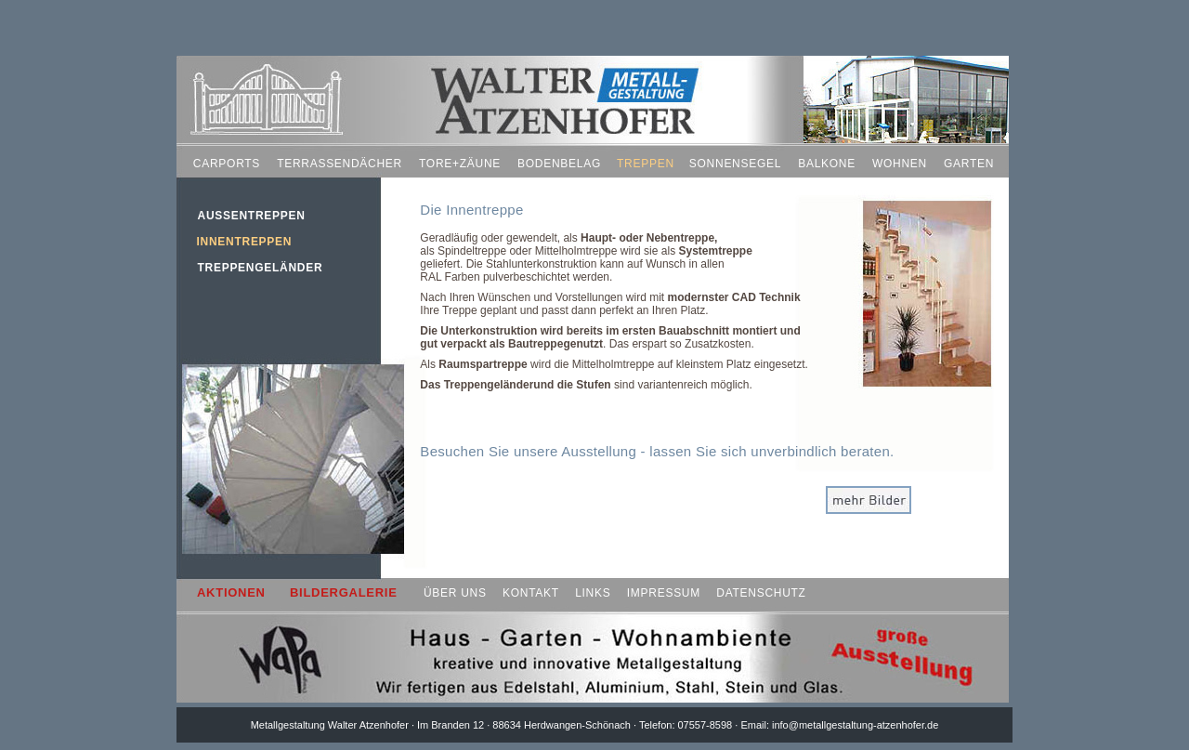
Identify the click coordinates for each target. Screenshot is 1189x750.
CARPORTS (226, 163)
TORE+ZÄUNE (460, 163)
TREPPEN (645, 163)
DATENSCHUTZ (760, 592)
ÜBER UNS (455, 592)
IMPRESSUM (663, 592)
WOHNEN (899, 163)
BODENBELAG (559, 163)
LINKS (592, 592)
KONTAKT (531, 592)
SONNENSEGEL (735, 163)
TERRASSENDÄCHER (339, 163)
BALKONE (827, 163)
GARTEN (969, 163)
